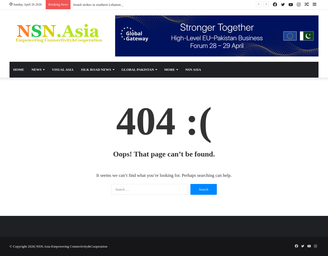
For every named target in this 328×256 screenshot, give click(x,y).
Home (18, 70)
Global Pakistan (137, 70)
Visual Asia (62, 70)
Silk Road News (96, 70)
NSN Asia (193, 70)
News (36, 70)
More (169, 70)
